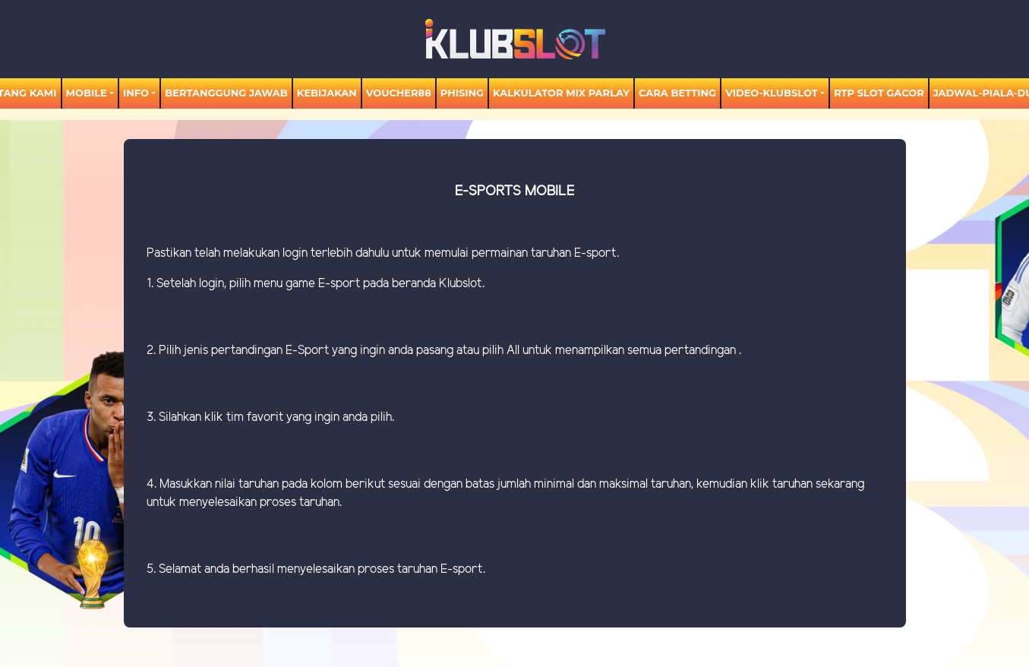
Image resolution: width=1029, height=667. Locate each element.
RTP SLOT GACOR (879, 93)
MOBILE (86, 93)
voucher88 (398, 93)
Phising (462, 93)
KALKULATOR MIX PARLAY (561, 93)
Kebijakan (327, 93)
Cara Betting (677, 93)
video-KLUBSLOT (771, 93)
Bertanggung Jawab (226, 93)
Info (136, 93)
